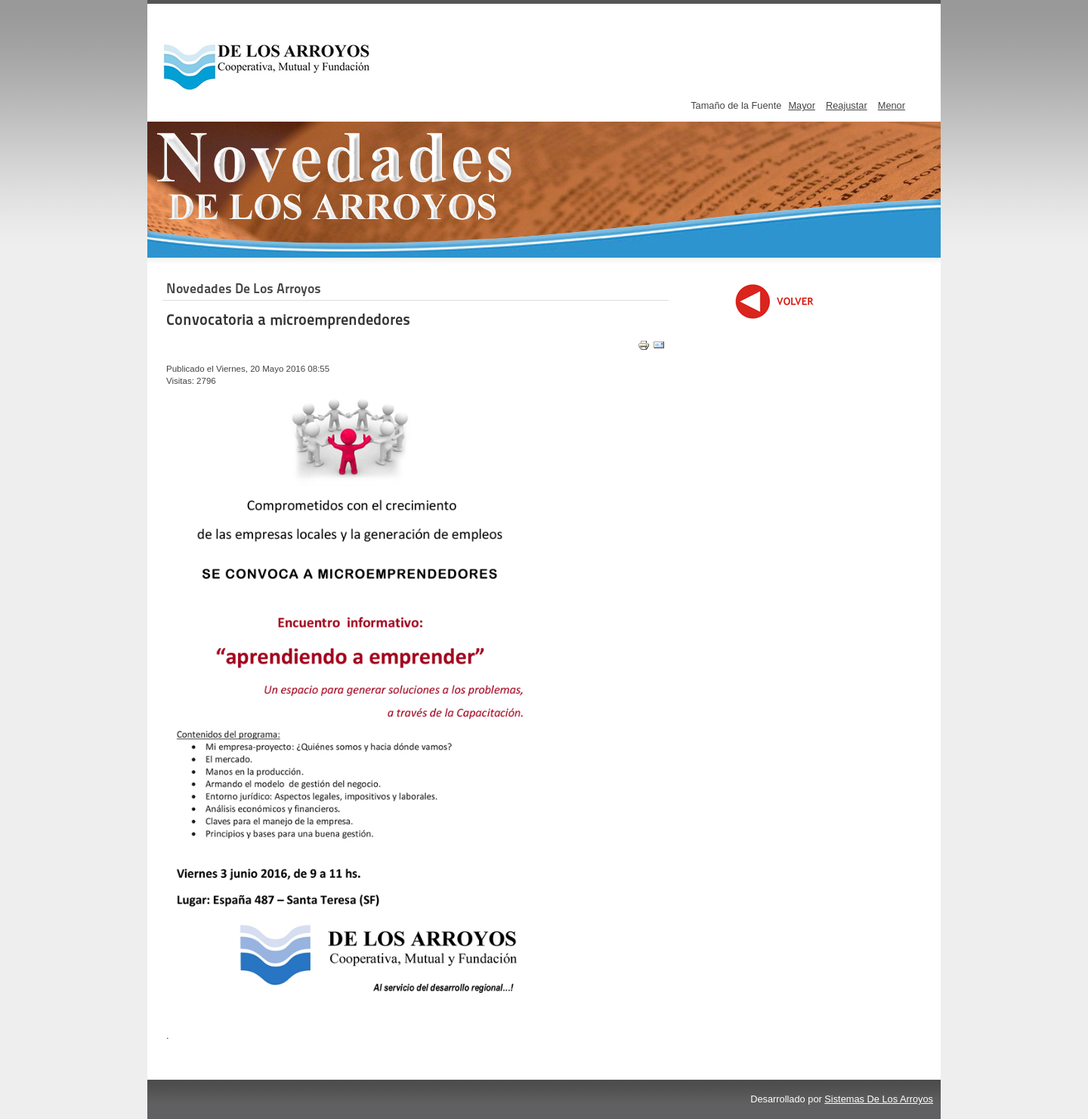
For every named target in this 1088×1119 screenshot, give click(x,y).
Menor (891, 105)
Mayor (801, 105)
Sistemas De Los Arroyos (878, 1099)
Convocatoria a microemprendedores (288, 320)
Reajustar (846, 105)
